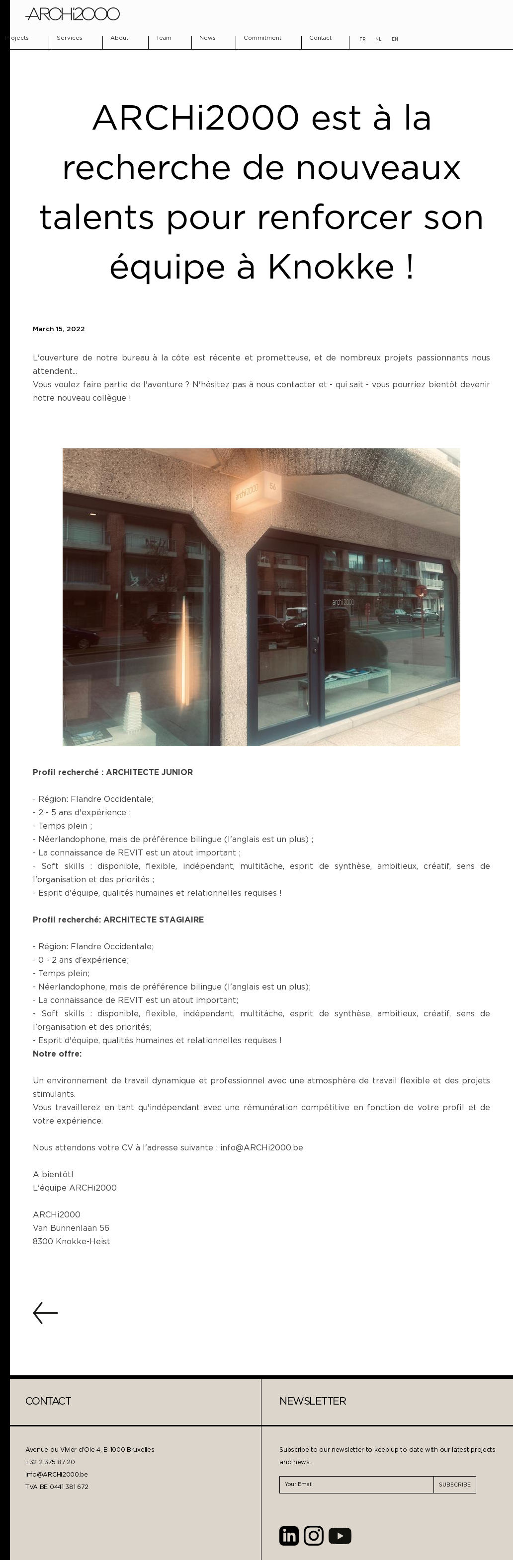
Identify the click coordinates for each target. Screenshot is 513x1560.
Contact (320, 38)
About (119, 38)
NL (378, 39)
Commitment (262, 38)
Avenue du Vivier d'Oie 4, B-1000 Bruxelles (89, 1450)
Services (70, 38)
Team (163, 38)
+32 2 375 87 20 (50, 1462)
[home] (72, 13)
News (207, 38)
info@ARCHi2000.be (56, 1475)
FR (362, 39)
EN (395, 39)
